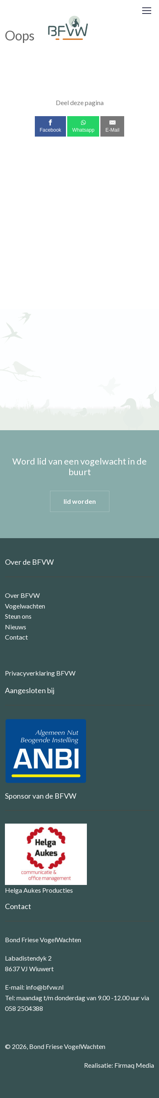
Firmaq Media (134, 1065)
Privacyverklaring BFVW (40, 673)
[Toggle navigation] (146, 10)
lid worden (80, 501)
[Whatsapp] (83, 126)
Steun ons (18, 616)
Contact (16, 637)
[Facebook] (50, 126)
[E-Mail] (112, 126)
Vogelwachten (25, 606)
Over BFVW (22, 595)
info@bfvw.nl (45, 987)
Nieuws (15, 627)
